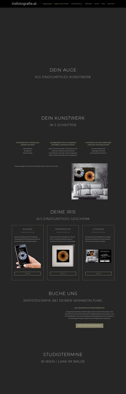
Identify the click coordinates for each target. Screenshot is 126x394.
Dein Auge (47, 4)
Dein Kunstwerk (61, 4)
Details (27, 273)
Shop (97, 4)
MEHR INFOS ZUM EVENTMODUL (89, 325)
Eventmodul (76, 4)
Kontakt (111, 4)
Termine (88, 4)
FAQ (103, 4)
